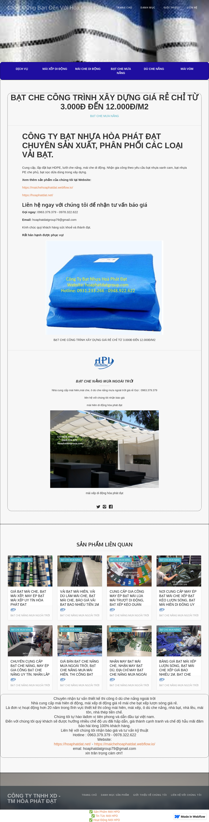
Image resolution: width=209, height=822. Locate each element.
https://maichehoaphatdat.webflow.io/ (47, 187)
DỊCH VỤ (22, 68)
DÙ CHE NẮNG (154, 68)
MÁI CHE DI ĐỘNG (88, 68)
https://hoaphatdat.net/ (37, 195)
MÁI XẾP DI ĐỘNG (55, 68)
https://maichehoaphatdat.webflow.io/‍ (124, 744)
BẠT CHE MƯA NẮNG (121, 71)
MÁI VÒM (187, 68)
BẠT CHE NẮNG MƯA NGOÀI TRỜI (104, 381)
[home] (54, 7)
